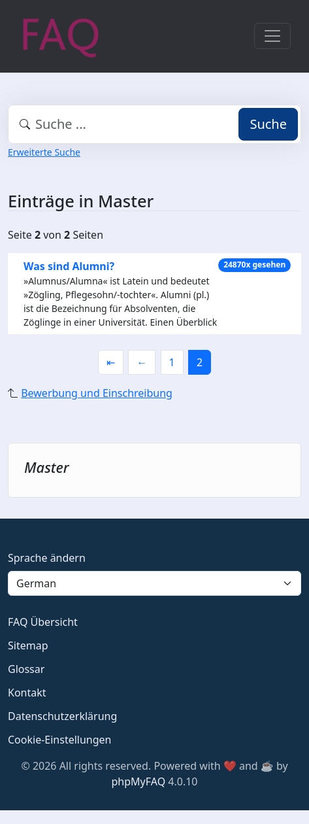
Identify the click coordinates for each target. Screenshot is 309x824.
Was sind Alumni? (69, 266)
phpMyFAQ (139, 781)
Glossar (26, 669)
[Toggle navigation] (272, 36)
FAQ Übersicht (43, 622)
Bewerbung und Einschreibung (96, 393)
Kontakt (27, 692)
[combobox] (154, 124)
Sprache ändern (47, 558)
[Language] (154, 583)
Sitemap (28, 645)
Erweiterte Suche (44, 152)
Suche (268, 124)
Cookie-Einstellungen (59, 739)
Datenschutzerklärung (62, 716)
